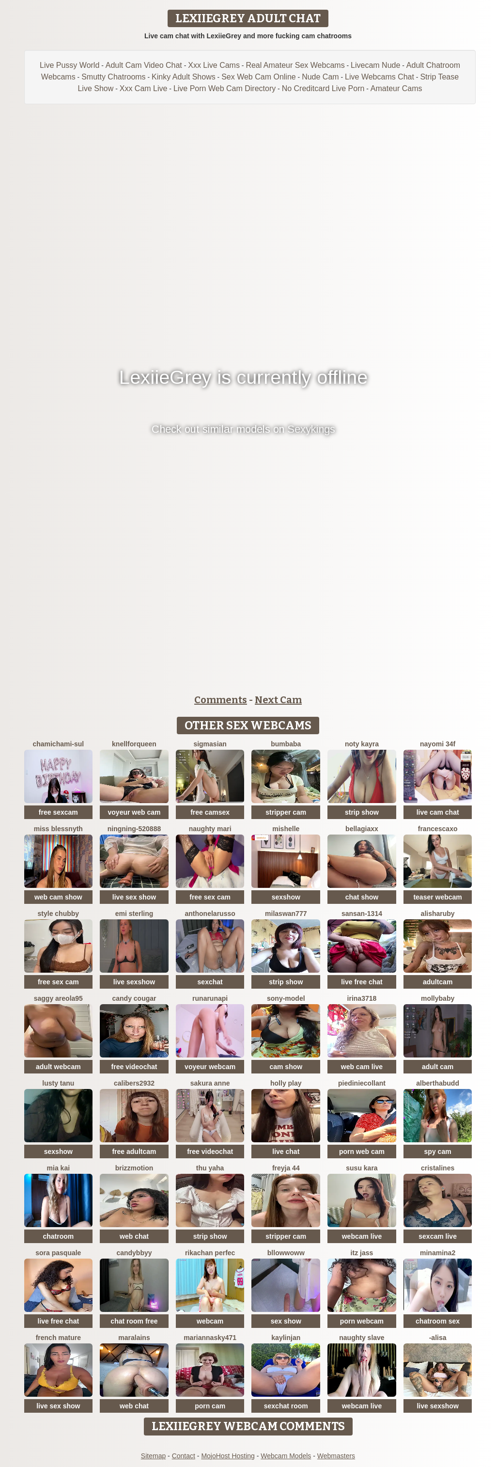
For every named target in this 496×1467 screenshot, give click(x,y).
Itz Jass (362, 1253)
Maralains (134, 1337)
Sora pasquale (58, 1253)
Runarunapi (210, 998)
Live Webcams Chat (379, 77)
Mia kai (58, 1168)
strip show (362, 812)
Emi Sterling (134, 913)
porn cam (210, 1406)
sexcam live (437, 1236)
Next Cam (278, 700)
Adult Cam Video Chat (144, 65)
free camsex (210, 812)
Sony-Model (286, 998)
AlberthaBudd (437, 1083)
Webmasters (336, 1456)
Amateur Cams (396, 88)
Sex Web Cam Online (258, 77)
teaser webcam (437, 897)
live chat (285, 1151)
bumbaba (286, 744)
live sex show (134, 897)
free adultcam (134, 1151)
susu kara (361, 1168)
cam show (285, 1067)
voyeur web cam (134, 812)
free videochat (134, 1067)
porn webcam (362, 1321)
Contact (183, 1456)
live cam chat (438, 812)
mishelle (285, 829)
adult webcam (58, 1067)
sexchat (210, 982)
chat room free (133, 1321)
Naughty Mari (210, 829)
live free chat (362, 982)
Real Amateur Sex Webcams (295, 65)
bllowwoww (286, 1253)
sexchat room (286, 1406)
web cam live (362, 1067)
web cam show (58, 897)
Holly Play (286, 1083)
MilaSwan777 (286, 913)
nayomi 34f (437, 744)
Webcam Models (286, 1456)
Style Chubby (58, 913)
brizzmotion (134, 1168)
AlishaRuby (438, 913)
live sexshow (134, 982)
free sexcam (58, 812)
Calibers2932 (134, 1083)
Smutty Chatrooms (113, 77)
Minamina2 (437, 1253)
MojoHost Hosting (228, 1456)
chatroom (58, 1236)
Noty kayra (362, 744)
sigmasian (209, 744)
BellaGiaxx (361, 829)
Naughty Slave (361, 1337)
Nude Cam (320, 77)
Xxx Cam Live (144, 88)
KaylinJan (285, 1337)
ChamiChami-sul (58, 744)
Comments (220, 700)
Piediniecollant (362, 1083)
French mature (58, 1337)
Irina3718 (362, 998)
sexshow (286, 897)
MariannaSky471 (210, 1337)
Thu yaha (210, 1168)
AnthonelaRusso (210, 913)
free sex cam (210, 897)
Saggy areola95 (58, 998)
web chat (134, 1236)
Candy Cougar (134, 998)
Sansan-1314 (361, 913)
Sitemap (153, 1456)
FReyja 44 (286, 1168)
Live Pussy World (69, 65)
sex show (286, 1321)
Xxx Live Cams (214, 65)
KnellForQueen (134, 744)
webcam (210, 1321)
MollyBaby (437, 998)
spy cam (437, 1151)
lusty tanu (58, 1083)
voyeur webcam (210, 1067)
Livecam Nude (375, 65)
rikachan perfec (210, 1253)
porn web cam (362, 1151)
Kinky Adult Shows (184, 77)
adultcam (437, 982)
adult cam (437, 1067)
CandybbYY (134, 1253)
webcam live (362, 1236)
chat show (361, 897)
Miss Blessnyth (58, 829)
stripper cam (285, 812)
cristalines (437, 1168)
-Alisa (438, 1337)
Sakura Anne (210, 1083)
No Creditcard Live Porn (323, 88)
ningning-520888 (134, 829)
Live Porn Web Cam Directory (224, 88)
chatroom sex (438, 1321)
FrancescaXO (438, 829)
